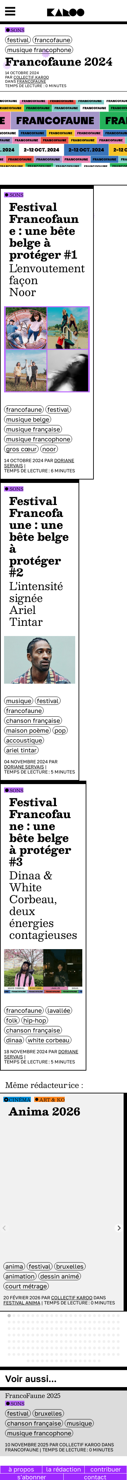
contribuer (105, 1469)
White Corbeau (48, 1040)
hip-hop (34, 1020)
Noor (49, 449)
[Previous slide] (4, 1228)
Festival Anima (21, 1302)
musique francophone (39, 49)
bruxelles (70, 1266)
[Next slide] (119, 1228)
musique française (33, 429)
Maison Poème (27, 730)
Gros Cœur (21, 449)
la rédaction (63, 1469)
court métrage (26, 1286)
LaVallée (58, 1010)
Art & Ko (52, 1099)
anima (14, 1266)
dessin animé (59, 1276)
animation (20, 1276)
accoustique (24, 740)
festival (18, 40)
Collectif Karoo (31, 77)
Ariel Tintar (21, 750)
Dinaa (14, 1040)
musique (18, 700)
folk (12, 1020)
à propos (21, 1469)
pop (60, 730)
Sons (17, 30)
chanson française (33, 720)
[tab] (9, 1315)
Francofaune (52, 40)
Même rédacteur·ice (42, 1084)
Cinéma (20, 1099)
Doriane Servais (24, 766)
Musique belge (27, 419)
